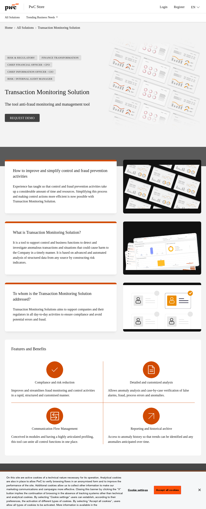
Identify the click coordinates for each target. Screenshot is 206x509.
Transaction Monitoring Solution (59, 27)
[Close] (199, 489)
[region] (103, 490)
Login (163, 6)
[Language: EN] (195, 7)
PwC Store (36, 7)
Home (9, 27)
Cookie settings (138, 489)
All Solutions (12, 17)
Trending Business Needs (40, 17)
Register (179, 6)
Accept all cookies (167, 489)
